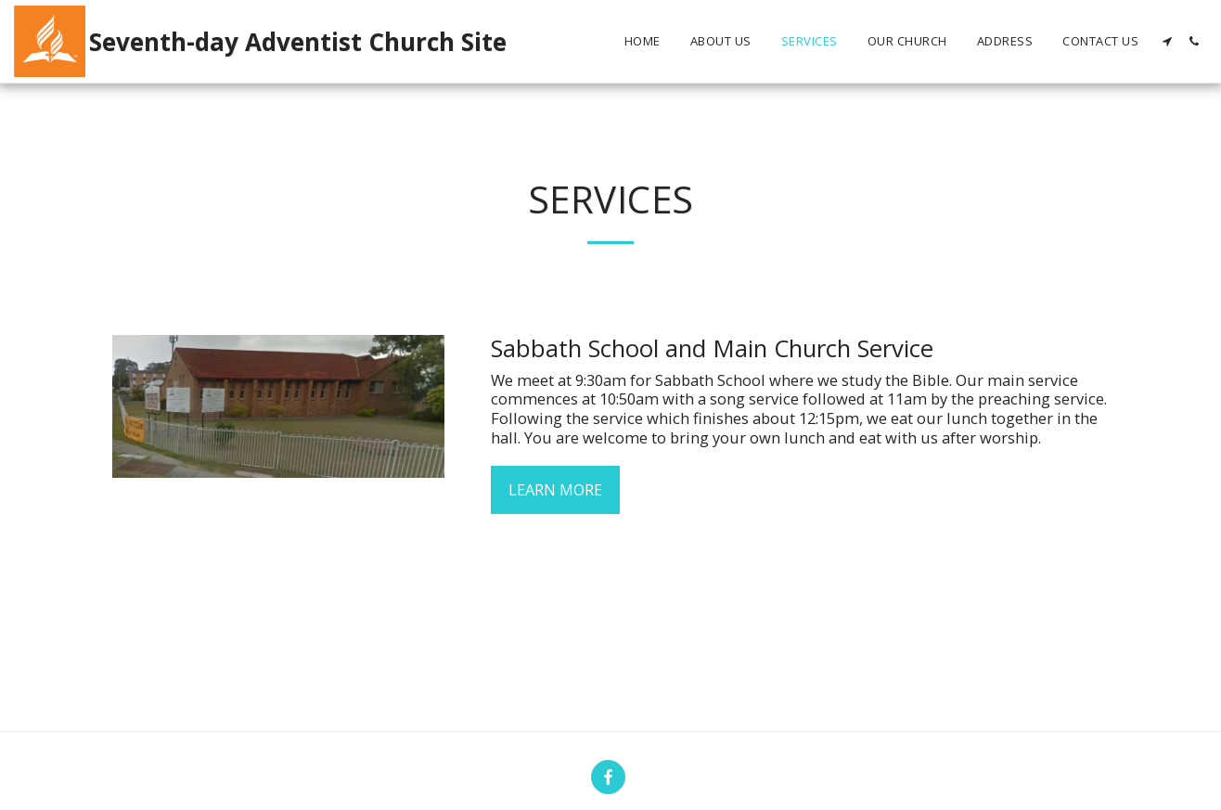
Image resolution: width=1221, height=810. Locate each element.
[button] (1166, 41)
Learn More (555, 489)
